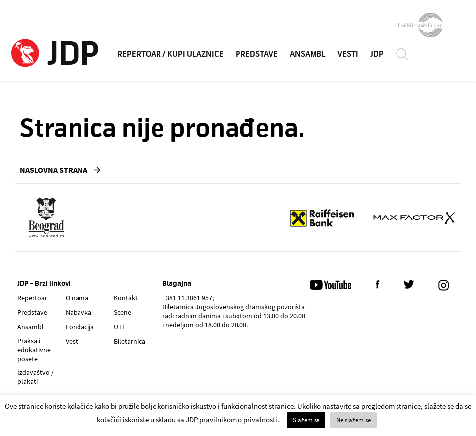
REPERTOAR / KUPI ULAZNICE (170, 54)
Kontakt (126, 297)
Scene (122, 312)
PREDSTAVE (257, 54)
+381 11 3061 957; (188, 297)
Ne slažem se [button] (353, 420)
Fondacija (80, 326)
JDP (377, 54)
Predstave (32, 312)
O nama (77, 297)
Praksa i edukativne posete (34, 349)
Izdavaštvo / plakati (35, 377)
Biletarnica (129, 341)
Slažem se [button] (306, 420)
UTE (120, 326)
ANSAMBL (307, 54)
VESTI (347, 54)
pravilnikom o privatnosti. (239, 419)
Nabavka (78, 312)
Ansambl (30, 326)
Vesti (72, 341)
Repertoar (32, 297)
